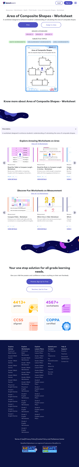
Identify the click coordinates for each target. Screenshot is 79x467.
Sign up (68, 3)
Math (25, 10)
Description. (39, 129)
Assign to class (51, 25)
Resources (9, 10)
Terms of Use (20, 439)
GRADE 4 (39, 34)
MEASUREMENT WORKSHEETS (39, 42)
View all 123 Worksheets (39, 193)
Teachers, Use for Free (39, 289)
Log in (59, 3)
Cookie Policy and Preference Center (50, 439)
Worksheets (18, 10)
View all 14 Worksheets (39, 144)
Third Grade (33, 10)
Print (28, 25)
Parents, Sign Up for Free (39, 281)
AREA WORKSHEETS (60, 42)
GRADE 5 (48, 34)
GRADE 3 (29, 34)
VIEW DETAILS (12, 179)
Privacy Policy (30, 439)
